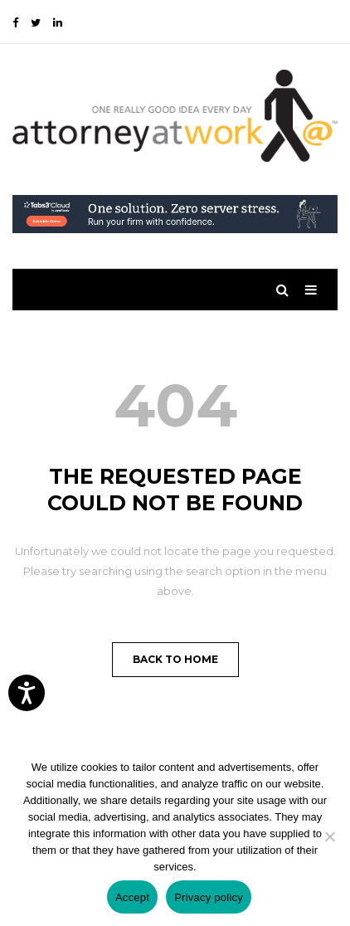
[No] (329, 836)
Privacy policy (208, 897)
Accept (132, 897)
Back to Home (175, 659)
